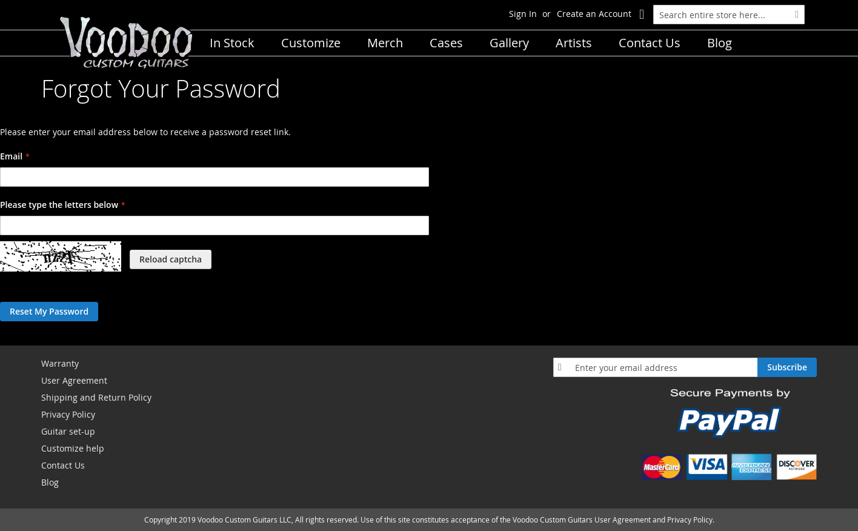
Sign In (523, 13)
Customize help (72, 448)
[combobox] (729, 14)
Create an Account (594, 13)
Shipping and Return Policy (96, 397)
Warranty (60, 363)
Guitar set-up (68, 431)
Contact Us (63, 465)
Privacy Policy (68, 414)
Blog (50, 482)
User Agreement (74, 380)
